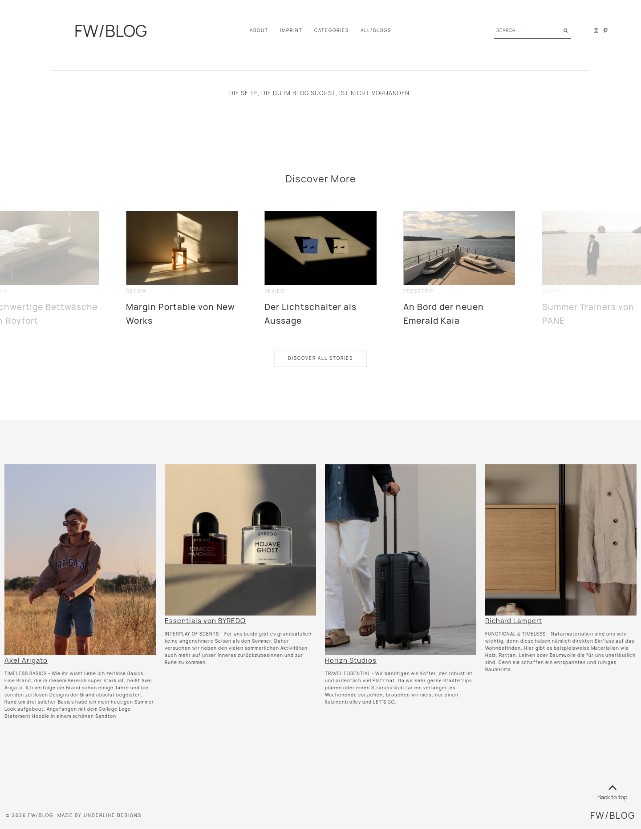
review (136, 291)
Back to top (612, 790)
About (259, 30)
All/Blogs (376, 30)
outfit (552, 291)
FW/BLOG (110, 31)
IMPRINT (291, 30)
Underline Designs (113, 815)
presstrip (418, 291)
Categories (331, 30)
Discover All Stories (320, 358)
